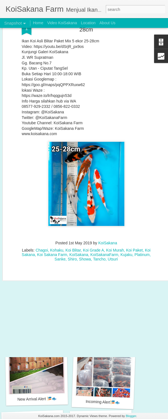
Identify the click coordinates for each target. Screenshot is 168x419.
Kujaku (126, 228)
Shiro (72, 232)
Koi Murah (115, 223)
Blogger (131, 416)
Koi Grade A (93, 223)
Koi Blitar (73, 223)
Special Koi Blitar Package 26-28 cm (43, 326)
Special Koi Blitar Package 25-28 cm (108, 324)
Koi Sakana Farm (52, 228)
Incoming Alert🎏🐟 (103, 402)
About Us (108, 23)
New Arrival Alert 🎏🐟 (36, 398)
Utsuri (113, 232)
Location (88, 23)
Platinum (142, 228)
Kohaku (56, 223)
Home (38, 23)
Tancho (99, 232)
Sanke (60, 232)
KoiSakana (107, 216)
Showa (85, 232)
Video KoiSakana (62, 23)
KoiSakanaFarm (104, 228)
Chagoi (42, 223)
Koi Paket (134, 223)
